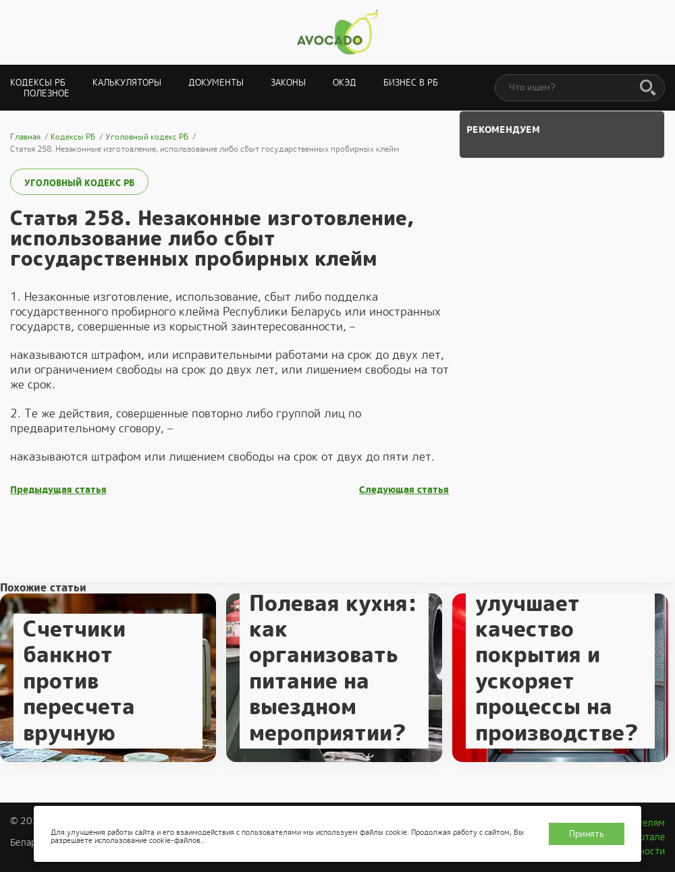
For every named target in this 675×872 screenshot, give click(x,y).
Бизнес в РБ (410, 82)
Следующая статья (404, 490)
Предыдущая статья (58, 490)
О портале (642, 837)
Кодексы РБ (37, 82)
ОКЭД (344, 82)
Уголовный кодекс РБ (79, 183)
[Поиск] (648, 88)
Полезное (47, 93)
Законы (288, 82)
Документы (216, 82)
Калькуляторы (126, 82)
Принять (586, 833)
